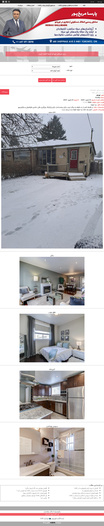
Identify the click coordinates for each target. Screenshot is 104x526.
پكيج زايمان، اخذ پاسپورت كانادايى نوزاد (35, 493)
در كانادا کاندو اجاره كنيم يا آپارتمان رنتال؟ (85, 498)
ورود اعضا (99, 2)
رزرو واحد (5, 91)
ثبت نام (92, 2)
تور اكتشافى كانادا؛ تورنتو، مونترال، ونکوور (34, 495)
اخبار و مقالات (30, 5)
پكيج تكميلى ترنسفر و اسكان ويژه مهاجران (85, 493)
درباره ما (20, 5)
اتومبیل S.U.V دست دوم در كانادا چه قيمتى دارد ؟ (31, 491)
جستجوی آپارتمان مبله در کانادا (46, 5)
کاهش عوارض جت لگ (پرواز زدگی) (36, 488)
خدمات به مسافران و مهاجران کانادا (67, 5)
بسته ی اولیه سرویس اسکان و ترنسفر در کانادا (83, 495)
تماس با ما (44, 498)
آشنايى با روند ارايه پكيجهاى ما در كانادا (86, 488)
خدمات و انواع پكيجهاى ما (90, 491)
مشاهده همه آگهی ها (59, 80)
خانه (84, 5)
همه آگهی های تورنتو (45, 80)
